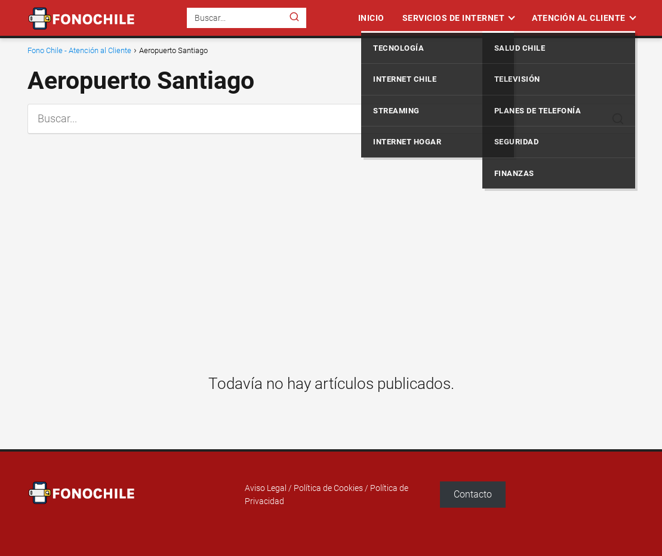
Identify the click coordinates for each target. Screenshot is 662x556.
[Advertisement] (331, 245)
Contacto (473, 494)
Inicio (371, 18)
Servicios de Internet (453, 18)
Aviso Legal (266, 488)
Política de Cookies (328, 488)
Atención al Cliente (579, 18)
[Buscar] (294, 17)
